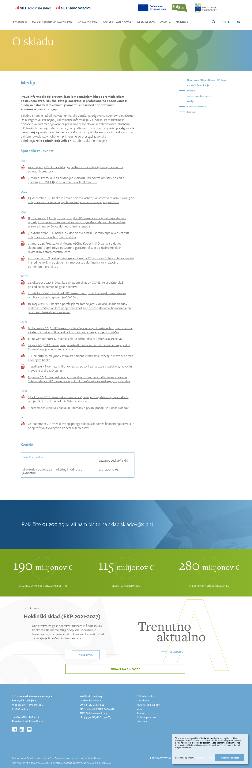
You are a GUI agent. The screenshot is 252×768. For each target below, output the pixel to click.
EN (238, 22)
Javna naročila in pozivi (199, 96)
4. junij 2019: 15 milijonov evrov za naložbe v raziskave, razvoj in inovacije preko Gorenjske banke (81, 358)
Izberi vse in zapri (230, 757)
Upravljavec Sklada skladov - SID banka (207, 80)
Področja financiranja (198, 85)
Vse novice (176, 651)
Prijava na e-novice (125, 669)
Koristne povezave (196, 106)
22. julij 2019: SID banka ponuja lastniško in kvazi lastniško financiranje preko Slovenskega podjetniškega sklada (79, 347)
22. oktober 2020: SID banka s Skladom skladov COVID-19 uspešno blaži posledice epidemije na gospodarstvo (76, 284)
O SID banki (143, 700)
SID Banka (182, 22)
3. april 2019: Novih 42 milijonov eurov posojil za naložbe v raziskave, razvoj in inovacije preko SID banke (80, 368)
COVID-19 (165, 22)
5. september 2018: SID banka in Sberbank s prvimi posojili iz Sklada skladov (78, 408)
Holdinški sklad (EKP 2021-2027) (62, 616)
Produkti (191, 90)
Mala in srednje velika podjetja (52, 22)
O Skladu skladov (145, 696)
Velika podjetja (88, 22)
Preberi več (85, 654)
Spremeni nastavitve (184, 758)
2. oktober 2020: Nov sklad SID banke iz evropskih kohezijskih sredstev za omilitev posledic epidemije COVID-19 (77, 295)
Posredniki (20, 22)
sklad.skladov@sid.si (130, 524)
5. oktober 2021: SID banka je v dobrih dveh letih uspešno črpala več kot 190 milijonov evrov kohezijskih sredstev (78, 235)
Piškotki (223, 745)
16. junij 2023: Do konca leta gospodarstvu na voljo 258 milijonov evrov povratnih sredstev (75, 169)
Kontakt (191, 111)
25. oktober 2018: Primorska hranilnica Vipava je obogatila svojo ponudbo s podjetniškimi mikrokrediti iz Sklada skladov (78, 399)
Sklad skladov (145, 22)
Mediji (190, 101)
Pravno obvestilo (160, 758)
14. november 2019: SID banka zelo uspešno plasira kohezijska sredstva (75, 339)
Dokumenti (142, 721)
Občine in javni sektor (117, 22)
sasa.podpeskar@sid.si (114, 460)
